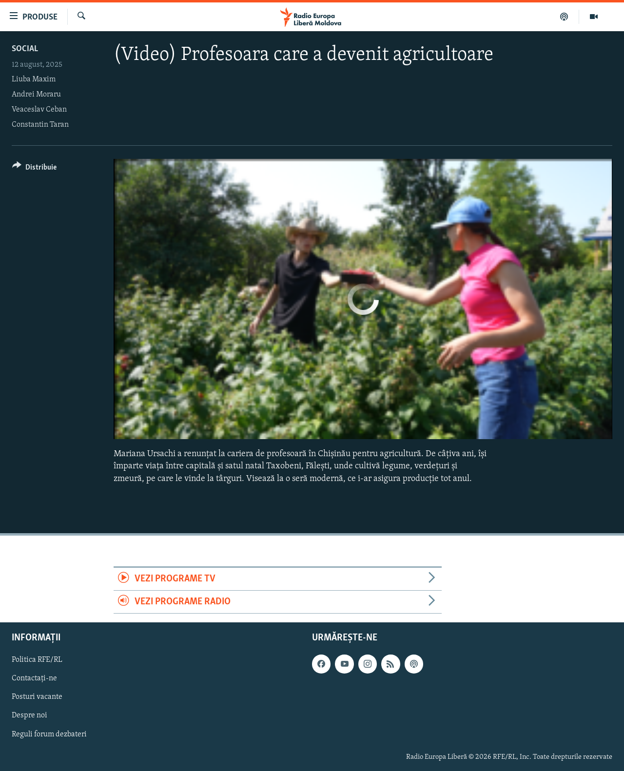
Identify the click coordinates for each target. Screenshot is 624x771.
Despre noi (29, 716)
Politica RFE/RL (37, 660)
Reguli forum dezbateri (49, 734)
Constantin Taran (40, 125)
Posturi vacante (37, 697)
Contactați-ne (34, 679)
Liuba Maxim (34, 79)
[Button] (34, 169)
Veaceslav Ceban (39, 110)
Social (25, 49)
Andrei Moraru (36, 94)
